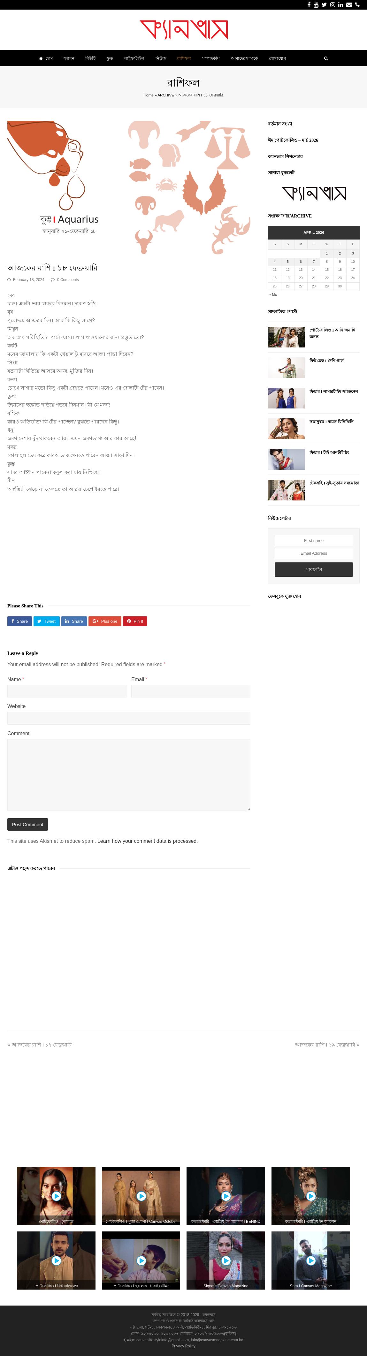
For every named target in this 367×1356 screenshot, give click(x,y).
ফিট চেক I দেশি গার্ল (327, 360)
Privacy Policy (183, 1346)
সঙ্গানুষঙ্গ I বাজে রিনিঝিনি (332, 421)
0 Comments (68, 280)
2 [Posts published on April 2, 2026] (340, 253)
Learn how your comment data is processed (146, 841)
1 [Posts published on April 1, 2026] (327, 253)
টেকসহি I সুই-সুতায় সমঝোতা (334, 483)
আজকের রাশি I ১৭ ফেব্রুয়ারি (39, 1044)
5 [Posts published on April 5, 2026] (288, 261)
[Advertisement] (128, 544)
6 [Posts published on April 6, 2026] (301, 261)
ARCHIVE (165, 95)
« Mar (274, 294)
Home (149, 95)
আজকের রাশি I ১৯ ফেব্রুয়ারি (327, 1044)
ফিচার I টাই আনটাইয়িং (329, 452)
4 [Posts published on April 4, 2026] (275, 261)
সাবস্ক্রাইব (314, 569)
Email (139, 679)
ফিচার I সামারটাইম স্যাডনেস (334, 391)
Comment (18, 733)
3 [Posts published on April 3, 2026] (353, 253)
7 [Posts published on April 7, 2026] (314, 261)
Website (16, 706)
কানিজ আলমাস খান (199, 1321)
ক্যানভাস (209, 1315)
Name (15, 679)
